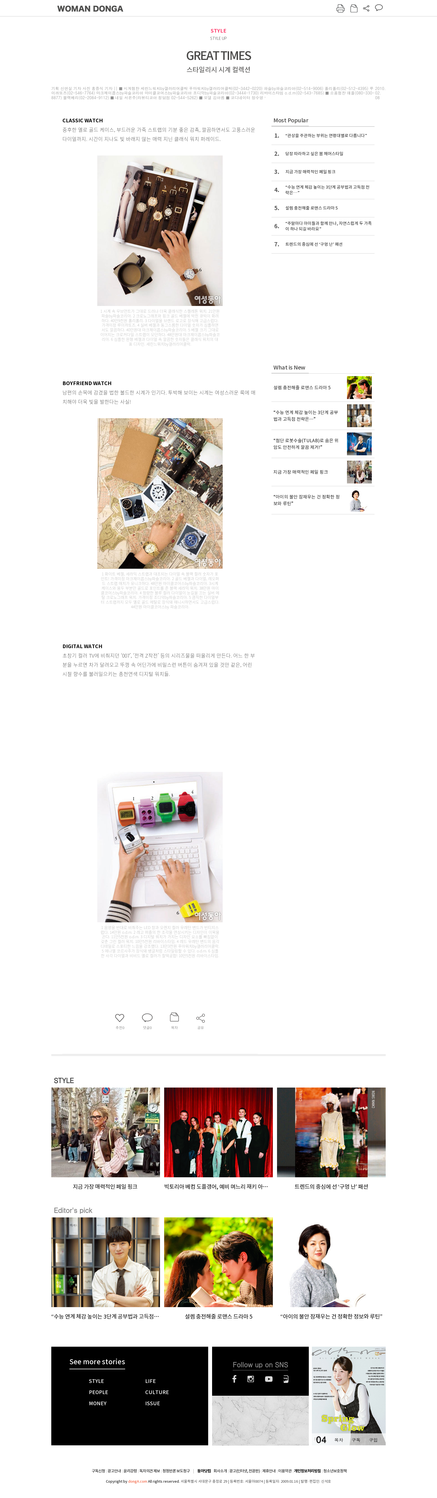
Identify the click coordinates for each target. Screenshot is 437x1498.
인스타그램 (250, 1379)
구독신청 (98, 1470)
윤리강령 (130, 1470)
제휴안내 (269, 1470)
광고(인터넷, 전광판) (244, 1470)
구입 (373, 1440)
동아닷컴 (204, 1471)
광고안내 (114, 1470)
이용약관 (285, 1470)
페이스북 (234, 1379)
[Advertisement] (146, 722)
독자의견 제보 (149, 1470)
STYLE (218, 31)
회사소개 (220, 1470)
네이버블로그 (286, 1379)
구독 (355, 1440)
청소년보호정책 (335, 1470)
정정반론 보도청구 (176, 1470)
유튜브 (269, 1379)
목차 (338, 1440)
